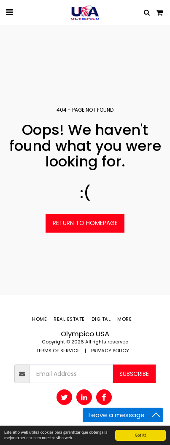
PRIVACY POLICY (110, 350)
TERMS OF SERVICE (58, 350)
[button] (9, 12)
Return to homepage (85, 223)
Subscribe (134, 374)
